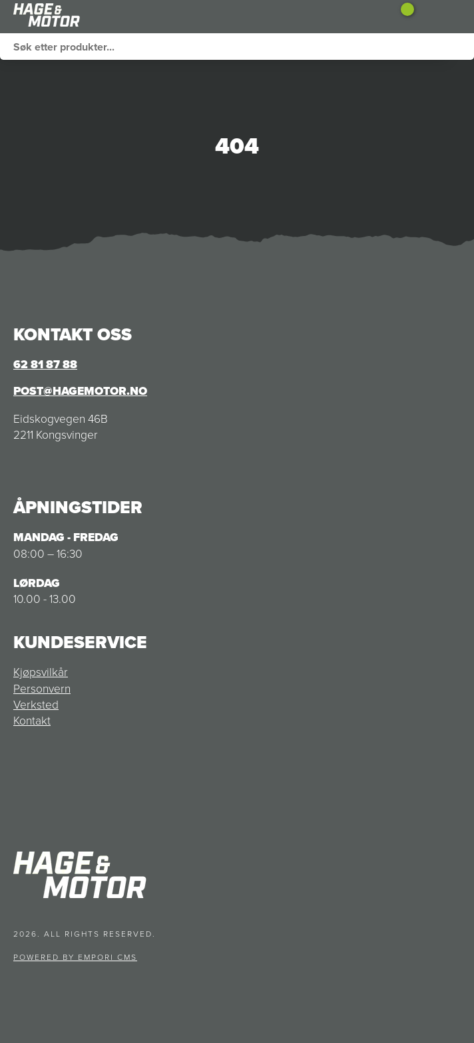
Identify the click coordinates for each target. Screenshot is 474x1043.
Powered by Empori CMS (75, 957)
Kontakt (32, 720)
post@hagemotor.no (80, 391)
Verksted (36, 704)
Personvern (42, 688)
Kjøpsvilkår (40, 672)
